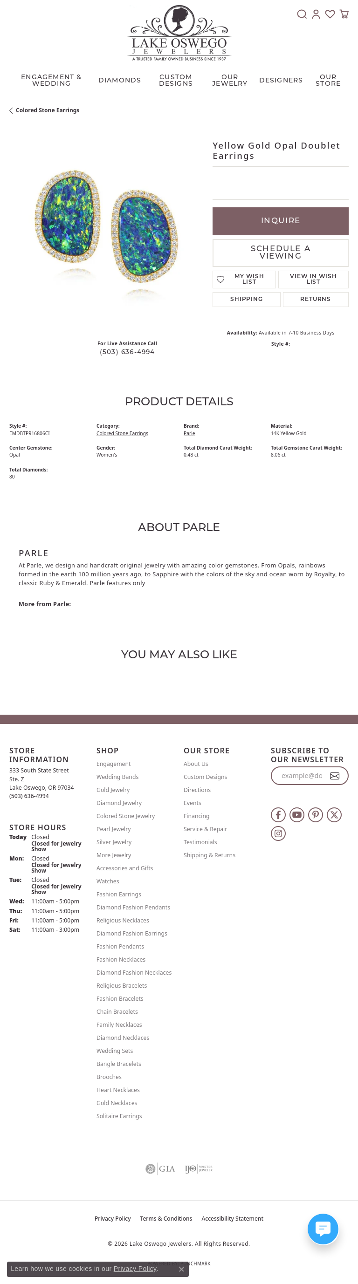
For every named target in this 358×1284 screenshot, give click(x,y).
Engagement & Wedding (51, 81)
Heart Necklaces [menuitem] (118, 1090)
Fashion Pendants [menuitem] (120, 946)
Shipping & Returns (209, 855)
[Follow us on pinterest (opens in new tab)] (315, 814)
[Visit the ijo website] (199, 1169)
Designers (281, 80)
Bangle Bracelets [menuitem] (118, 1064)
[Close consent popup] (181, 1269)
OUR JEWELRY (230, 81)
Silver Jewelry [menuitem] (113, 842)
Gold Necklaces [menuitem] (116, 1103)
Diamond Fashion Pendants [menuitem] (133, 907)
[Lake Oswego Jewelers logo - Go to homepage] (179, 32)
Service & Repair (205, 829)
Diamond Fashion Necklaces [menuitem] (134, 973)
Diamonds (120, 80)
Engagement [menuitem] (113, 764)
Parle (189, 433)
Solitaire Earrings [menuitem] (119, 1116)
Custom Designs (205, 777)
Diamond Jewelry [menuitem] (119, 803)
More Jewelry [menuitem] (113, 855)
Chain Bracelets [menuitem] (117, 1012)
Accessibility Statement (232, 1219)
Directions (197, 790)
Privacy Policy (113, 1219)
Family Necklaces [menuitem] (119, 1025)
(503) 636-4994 (127, 352)
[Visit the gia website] (160, 1169)
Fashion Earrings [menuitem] (118, 894)
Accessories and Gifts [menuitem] (124, 868)
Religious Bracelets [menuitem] (121, 986)
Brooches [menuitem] (109, 1077)
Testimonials (200, 842)
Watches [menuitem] (107, 881)
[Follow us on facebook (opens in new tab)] (278, 814)
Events (192, 803)
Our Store (328, 81)
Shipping (246, 299)
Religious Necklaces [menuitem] (122, 920)
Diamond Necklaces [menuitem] (122, 1038)
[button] (302, 14)
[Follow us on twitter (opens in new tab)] (334, 814)
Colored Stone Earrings (47, 110)
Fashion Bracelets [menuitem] (120, 999)
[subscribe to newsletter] (335, 775)
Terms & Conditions (166, 1219)
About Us (196, 764)
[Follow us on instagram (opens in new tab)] (278, 833)
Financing (197, 816)
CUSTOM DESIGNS (176, 81)
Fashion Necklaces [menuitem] (120, 959)
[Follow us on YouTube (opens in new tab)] (296, 814)
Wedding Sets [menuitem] (114, 1051)
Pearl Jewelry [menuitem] (113, 829)
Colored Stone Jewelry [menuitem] (125, 816)
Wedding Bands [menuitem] (117, 777)
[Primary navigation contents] (179, 78)
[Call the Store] (29, 796)
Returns (315, 299)
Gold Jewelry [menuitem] (113, 790)
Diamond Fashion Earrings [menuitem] (131, 933)
